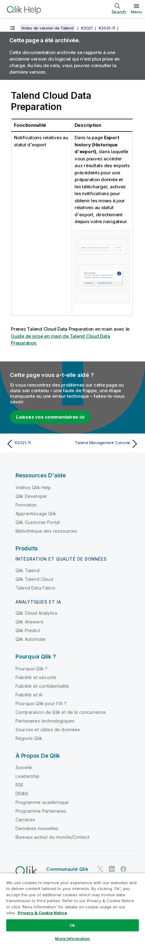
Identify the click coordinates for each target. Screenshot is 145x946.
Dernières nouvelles (37, 828)
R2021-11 (107, 27)
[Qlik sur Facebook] (123, 869)
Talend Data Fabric (36, 587)
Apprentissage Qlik (36, 513)
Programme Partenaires (41, 811)
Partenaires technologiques (45, 720)
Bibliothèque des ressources (46, 531)
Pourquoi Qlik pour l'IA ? (41, 703)
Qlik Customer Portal (38, 522)
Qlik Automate (31, 639)
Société (24, 767)
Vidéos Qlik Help (33, 487)
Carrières (25, 819)
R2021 (87, 27)
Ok (72, 925)
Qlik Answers (29, 621)
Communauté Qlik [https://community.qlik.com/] (67, 869)
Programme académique (42, 802)
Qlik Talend (27, 570)
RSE (20, 785)
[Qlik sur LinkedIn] (111, 869)
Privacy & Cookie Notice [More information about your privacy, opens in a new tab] (42, 912)
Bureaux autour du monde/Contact (52, 837)
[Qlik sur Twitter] (100, 869)
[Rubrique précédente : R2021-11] (38, 444)
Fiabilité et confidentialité (42, 686)
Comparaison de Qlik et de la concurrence (61, 712)
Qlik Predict (28, 630)
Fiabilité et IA (29, 694)
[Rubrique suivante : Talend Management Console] (107, 444)
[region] (72, 909)
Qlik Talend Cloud (34, 579)
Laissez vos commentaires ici (50, 417)
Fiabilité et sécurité (36, 677)
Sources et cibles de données (48, 729)
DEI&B (22, 793)
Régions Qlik (29, 738)
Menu (136, 11)
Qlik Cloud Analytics (36, 613)
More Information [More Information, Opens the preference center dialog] (72, 938)
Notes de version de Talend (47, 27)
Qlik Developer (31, 496)
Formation (26, 504)
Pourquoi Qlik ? (32, 668)
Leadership (28, 776)
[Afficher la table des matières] (12, 28)
